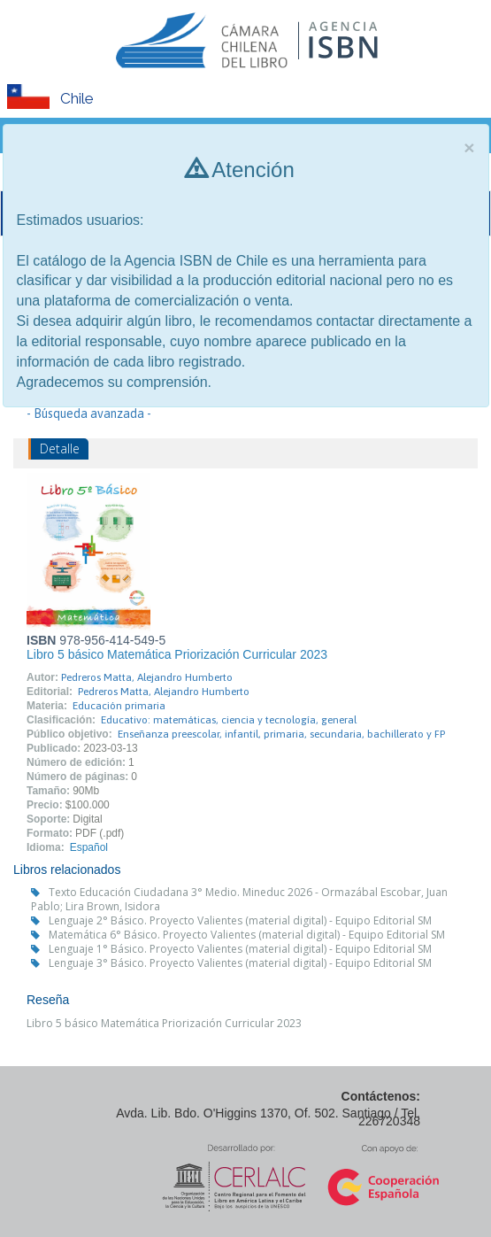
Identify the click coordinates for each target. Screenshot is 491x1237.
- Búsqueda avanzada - (89, 413)
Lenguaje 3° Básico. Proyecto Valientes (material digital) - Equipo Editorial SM (240, 962)
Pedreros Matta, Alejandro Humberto (147, 677)
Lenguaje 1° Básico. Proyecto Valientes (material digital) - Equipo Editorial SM (240, 948)
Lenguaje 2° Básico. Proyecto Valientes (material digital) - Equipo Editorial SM (240, 920)
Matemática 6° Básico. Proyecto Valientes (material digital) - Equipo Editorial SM (247, 934)
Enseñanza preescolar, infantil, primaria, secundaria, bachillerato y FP (281, 734)
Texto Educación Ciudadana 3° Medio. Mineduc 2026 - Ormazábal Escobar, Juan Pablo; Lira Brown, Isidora (239, 899)
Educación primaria (119, 706)
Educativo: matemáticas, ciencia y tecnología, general (229, 720)
